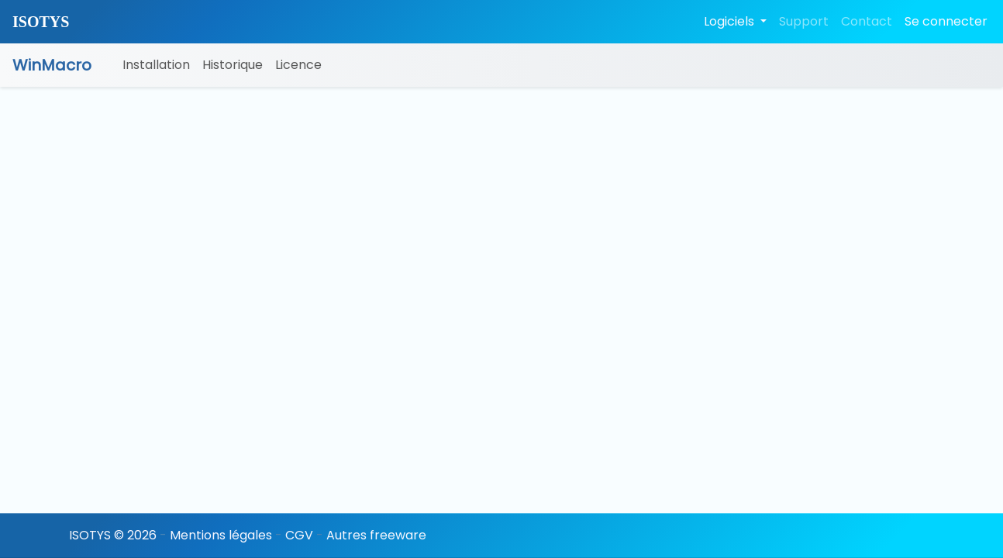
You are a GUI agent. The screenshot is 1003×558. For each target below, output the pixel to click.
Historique (232, 65)
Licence (298, 65)
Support (804, 21)
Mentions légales (221, 535)
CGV (299, 535)
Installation (156, 65)
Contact (866, 21)
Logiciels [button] (730, 21)
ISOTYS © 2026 (113, 535)
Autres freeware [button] (376, 535)
